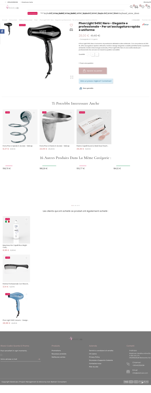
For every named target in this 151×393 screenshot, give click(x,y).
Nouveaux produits (59, 347)
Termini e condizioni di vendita (101, 343)
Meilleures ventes (58, 350)
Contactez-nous (95, 356)
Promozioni (32, 13)
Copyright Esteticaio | (10, 375)
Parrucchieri (79, 13)
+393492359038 (12, 2)
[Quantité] (89, 54)
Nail (43, 13)
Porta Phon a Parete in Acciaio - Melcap (54, 145)
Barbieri (65, 13)
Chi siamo (93, 347)
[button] (73, 204)
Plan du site (93, 360)
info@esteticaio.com (140, 366)
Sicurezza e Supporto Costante (101, 353)
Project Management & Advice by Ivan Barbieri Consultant (42, 375)
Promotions (56, 343)
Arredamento (94, 13)
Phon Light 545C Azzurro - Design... (16, 319)
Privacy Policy (94, 350)
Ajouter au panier (92, 70)
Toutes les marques (112, 13)
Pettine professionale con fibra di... (16, 283)
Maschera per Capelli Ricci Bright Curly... (15, 245)
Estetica (53, 13)
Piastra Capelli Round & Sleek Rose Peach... (92, 145)
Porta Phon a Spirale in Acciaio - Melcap (18, 145)
